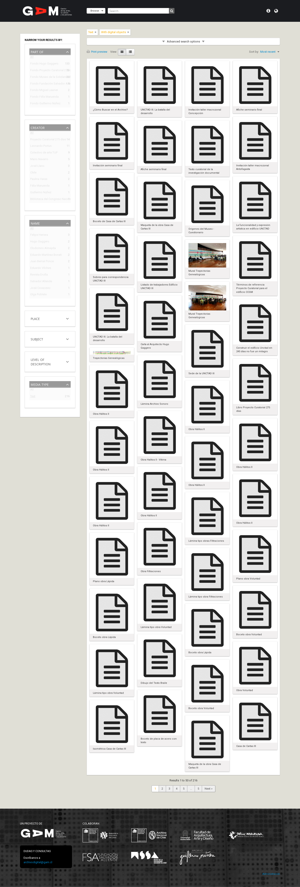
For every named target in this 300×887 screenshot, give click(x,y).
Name (35, 223)
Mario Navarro (39, 160)
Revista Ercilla (39, 275)
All (32, 57)
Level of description (41, 361)
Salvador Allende (41, 282)
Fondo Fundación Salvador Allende (47, 84)
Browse (94, 10)
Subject (37, 339)
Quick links (268, 10)
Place (35, 318)
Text (32, 397)
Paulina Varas (38, 179)
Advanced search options (183, 41)
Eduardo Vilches (40, 268)
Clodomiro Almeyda (43, 249)
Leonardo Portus (41, 146)
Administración (271, 874)
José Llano (37, 166)
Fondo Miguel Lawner (44, 91)
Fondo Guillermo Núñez (45, 104)
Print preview (97, 51)
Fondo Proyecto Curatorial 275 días (47, 71)
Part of (37, 51)
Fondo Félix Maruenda (44, 97)
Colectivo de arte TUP (44, 153)
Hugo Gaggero (39, 242)
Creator (38, 127)
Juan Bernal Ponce (42, 262)
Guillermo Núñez (40, 193)
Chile (33, 173)
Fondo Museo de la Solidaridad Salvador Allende (47, 77)
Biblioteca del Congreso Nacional (47, 199)
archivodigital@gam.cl (38, 862)
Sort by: (254, 51)
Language (276, 10)
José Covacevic (40, 288)
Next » (208, 788)
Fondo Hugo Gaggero (44, 64)
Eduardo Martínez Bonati (46, 255)
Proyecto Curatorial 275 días (47, 140)
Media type (40, 384)
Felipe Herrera (39, 235)
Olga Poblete (38, 295)
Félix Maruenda (40, 186)
